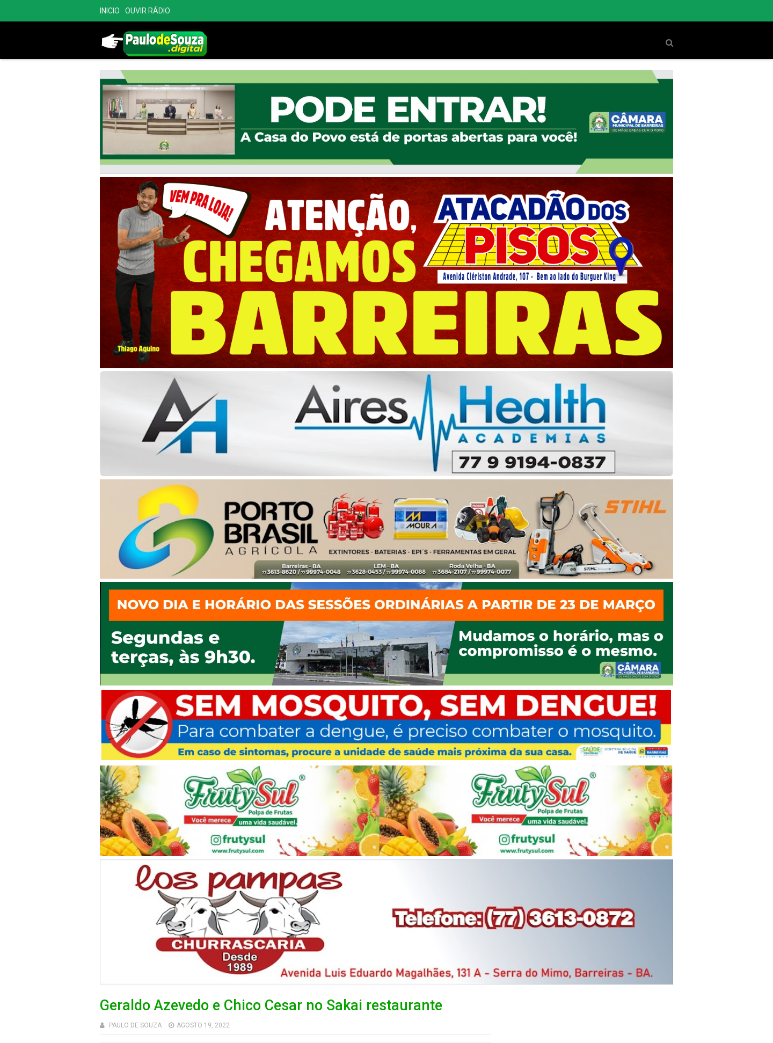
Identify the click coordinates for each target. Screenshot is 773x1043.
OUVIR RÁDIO (147, 10)
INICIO (110, 10)
